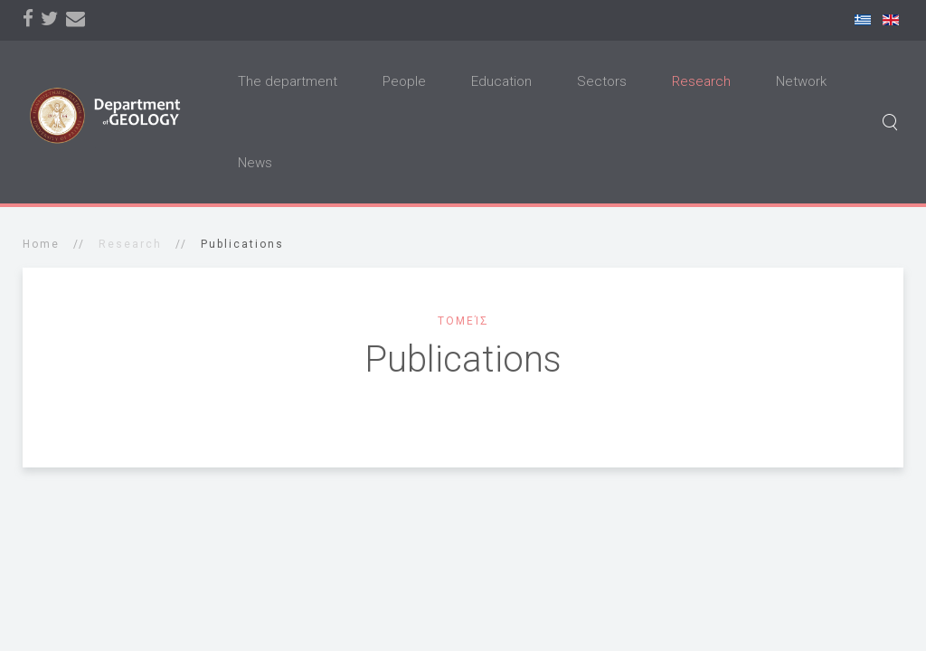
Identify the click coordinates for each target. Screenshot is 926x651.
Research (701, 81)
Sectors (602, 81)
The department (287, 81)
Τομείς (463, 321)
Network (801, 81)
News (255, 163)
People (404, 81)
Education (501, 81)
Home (41, 244)
